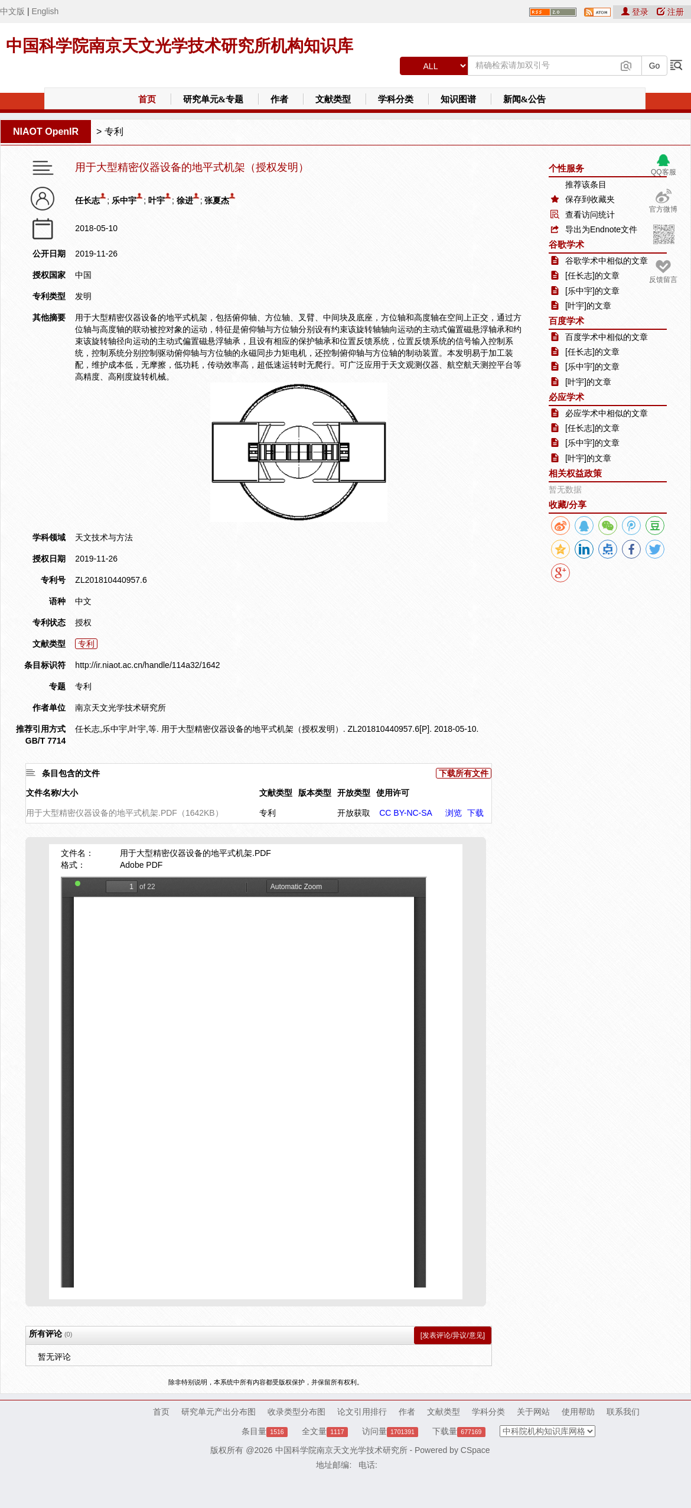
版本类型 (314, 792)
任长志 (87, 200)
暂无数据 (565, 489)
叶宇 (156, 200)
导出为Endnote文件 (601, 229)
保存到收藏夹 (590, 199)
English (44, 11)
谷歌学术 (566, 244)
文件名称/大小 (52, 792)
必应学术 (566, 397)
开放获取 (353, 813)
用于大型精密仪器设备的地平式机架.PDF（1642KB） (124, 813)
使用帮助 (578, 1411)
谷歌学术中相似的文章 (606, 260)
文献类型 (333, 99)
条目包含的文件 (71, 773)
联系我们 (623, 1411)
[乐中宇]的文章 (592, 291)
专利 (114, 132)
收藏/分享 (567, 505)
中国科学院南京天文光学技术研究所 (341, 1450)
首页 (147, 99)
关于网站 (533, 1411)
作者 (279, 99)
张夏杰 (216, 200)
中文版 (12, 11)
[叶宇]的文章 (588, 305)
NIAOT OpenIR (46, 132)
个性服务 (566, 168)
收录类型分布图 (296, 1411)
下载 (475, 813)
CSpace (475, 1450)
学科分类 (395, 99)
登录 (636, 12)
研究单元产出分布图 (218, 1411)
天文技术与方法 (104, 537)
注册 (670, 12)
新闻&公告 (524, 99)
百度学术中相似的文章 (606, 337)
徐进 (185, 200)
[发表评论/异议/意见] (453, 1335)
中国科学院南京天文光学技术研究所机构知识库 (179, 46)
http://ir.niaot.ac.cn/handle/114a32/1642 (147, 665)
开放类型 (353, 792)
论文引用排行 (362, 1411)
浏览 (453, 813)
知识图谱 (458, 99)
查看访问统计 (590, 214)
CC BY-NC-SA (405, 813)
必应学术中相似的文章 (606, 413)
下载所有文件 (463, 773)
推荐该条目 (586, 184)
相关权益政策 (575, 473)
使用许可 (392, 792)
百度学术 (566, 321)
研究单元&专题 (213, 99)
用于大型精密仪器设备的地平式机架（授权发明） (192, 167)
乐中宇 (124, 200)
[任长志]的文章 (592, 275)
